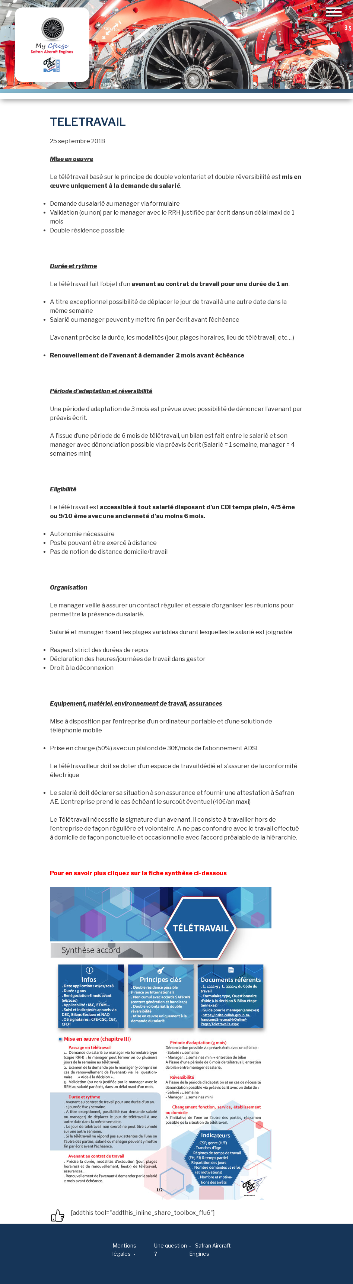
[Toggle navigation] (334, 12)
